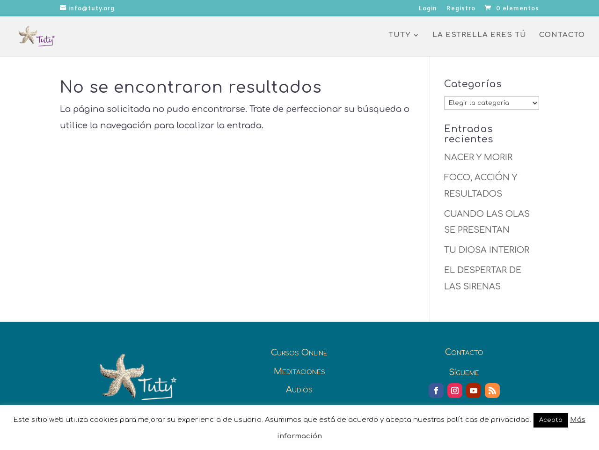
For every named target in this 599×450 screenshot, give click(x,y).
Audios (299, 389)
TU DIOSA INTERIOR (486, 250)
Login (428, 9)
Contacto (562, 35)
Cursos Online (299, 352)
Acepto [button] (550, 420)
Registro (460, 9)
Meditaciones (299, 371)
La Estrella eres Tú (479, 35)
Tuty (399, 35)
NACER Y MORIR (478, 157)
